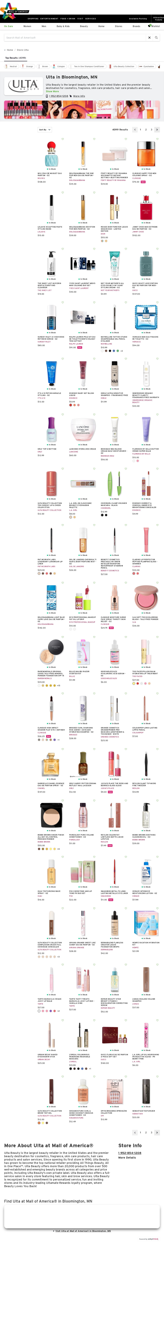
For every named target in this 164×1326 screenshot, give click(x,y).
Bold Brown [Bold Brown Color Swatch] (106, 351)
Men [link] (44, 26)
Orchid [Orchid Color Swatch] (51, 1011)
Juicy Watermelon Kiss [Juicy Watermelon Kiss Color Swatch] (145, 683)
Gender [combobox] (19, 167)
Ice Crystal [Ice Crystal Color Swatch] (141, 683)
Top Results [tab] (15, 58)
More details (127, 1157)
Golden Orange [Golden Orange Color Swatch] (47, 849)
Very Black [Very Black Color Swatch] (106, 515)
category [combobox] (19, 150)
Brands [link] (136, 26)
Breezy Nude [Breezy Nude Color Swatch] (74, 517)
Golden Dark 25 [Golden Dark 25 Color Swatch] (47, 685)
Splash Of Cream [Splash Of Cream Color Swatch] (74, 629)
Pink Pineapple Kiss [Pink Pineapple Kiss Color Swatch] (149, 683)
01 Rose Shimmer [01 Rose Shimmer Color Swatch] (134, 573)
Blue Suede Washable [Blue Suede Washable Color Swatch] (82, 1069)
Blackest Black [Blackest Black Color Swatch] (78, 1069)
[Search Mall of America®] (75, 37)
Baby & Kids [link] (63, 26)
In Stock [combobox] (19, 129)
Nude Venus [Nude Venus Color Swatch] (54, 573)
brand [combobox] (19, 159)
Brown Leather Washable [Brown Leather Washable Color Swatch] (86, 1069)
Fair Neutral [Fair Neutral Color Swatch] (43, 957)
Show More (52, 91)
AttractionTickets (158, 19)
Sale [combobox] (19, 192)
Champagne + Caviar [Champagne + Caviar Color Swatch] (39, 740)
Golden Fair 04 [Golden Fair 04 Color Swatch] (54, 685)
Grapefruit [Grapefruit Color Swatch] (43, 1011)
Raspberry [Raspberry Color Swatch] (54, 1011)
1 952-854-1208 (58, 96)
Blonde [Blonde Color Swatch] (43, 1123)
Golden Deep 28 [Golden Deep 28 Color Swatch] (51, 685)
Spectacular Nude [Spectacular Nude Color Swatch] (106, 241)
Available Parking (138, 19)
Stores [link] (118, 26)
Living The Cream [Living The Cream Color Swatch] (71, 629)
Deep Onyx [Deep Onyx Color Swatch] (110, 351)
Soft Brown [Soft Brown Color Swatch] (47, 1123)
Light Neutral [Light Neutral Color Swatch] (47, 957)
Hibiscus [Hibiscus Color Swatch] (47, 1011)
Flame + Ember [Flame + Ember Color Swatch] (47, 740)
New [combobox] (19, 142)
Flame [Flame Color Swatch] (102, 241)
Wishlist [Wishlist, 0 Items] (154, 26)
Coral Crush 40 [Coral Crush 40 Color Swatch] (74, 405)
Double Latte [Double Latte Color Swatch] (43, 740)
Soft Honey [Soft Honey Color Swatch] (54, 849)
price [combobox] (19, 184)
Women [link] (27, 26)
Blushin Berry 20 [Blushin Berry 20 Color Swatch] (71, 405)
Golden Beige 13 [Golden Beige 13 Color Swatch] (43, 685)
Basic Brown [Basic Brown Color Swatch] (39, 849)
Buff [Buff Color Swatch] (39, 573)
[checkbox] (11, 66)
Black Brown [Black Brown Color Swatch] (74, 1069)
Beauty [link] (84, 26)
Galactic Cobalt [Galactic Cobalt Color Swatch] (114, 351)
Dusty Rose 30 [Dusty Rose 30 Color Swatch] (78, 405)
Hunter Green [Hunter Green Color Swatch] (118, 351)
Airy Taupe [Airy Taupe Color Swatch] (71, 517)
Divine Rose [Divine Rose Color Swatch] (47, 573)
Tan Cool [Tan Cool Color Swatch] (54, 957)
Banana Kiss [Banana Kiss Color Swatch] (134, 683)
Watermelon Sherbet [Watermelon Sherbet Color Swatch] (138, 461)
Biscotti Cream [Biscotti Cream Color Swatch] (102, 351)
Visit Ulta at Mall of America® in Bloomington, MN (82, 1231)
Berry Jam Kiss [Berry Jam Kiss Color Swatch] (138, 683)
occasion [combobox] (19, 200)
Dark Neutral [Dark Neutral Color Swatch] (39, 957)
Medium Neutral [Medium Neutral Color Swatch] (51, 957)
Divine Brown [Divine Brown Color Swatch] (43, 573)
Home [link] (101, 26)
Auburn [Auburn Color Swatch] (39, 1123)
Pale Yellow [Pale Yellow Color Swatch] (51, 849)
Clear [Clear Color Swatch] (39, 1011)
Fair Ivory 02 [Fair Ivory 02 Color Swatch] (39, 685)
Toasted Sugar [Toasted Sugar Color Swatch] (134, 461)
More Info (79, 96)
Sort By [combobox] (44, 130)
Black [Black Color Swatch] (102, 515)
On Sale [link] (8, 26)
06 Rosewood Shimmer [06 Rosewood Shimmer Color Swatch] (138, 573)
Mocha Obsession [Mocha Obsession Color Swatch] (51, 573)
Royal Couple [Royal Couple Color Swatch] (54, 740)
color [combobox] (19, 175)
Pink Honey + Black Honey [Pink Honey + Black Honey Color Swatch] (51, 740)
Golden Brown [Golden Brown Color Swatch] (43, 849)
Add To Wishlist (63, 139)
